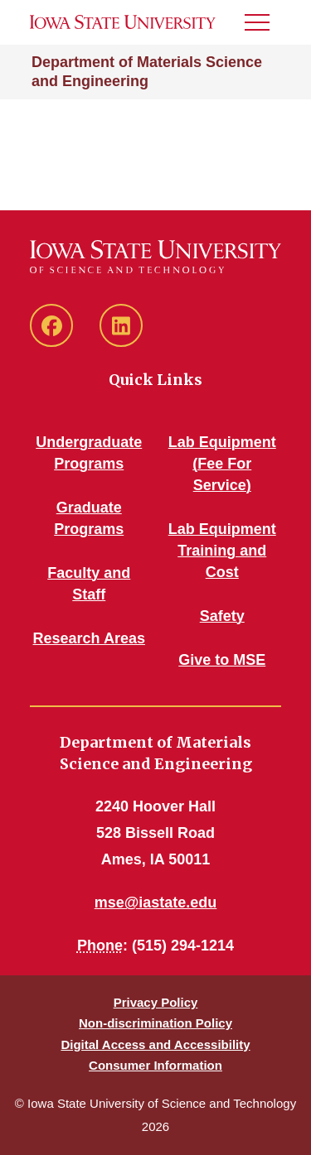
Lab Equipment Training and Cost (222, 550)
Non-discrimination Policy (155, 1023)
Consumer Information (155, 1065)
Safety (222, 616)
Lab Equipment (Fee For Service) (222, 463)
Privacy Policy (156, 1002)
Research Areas (89, 638)
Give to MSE (221, 660)
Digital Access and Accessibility (155, 1044)
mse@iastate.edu (156, 902)
